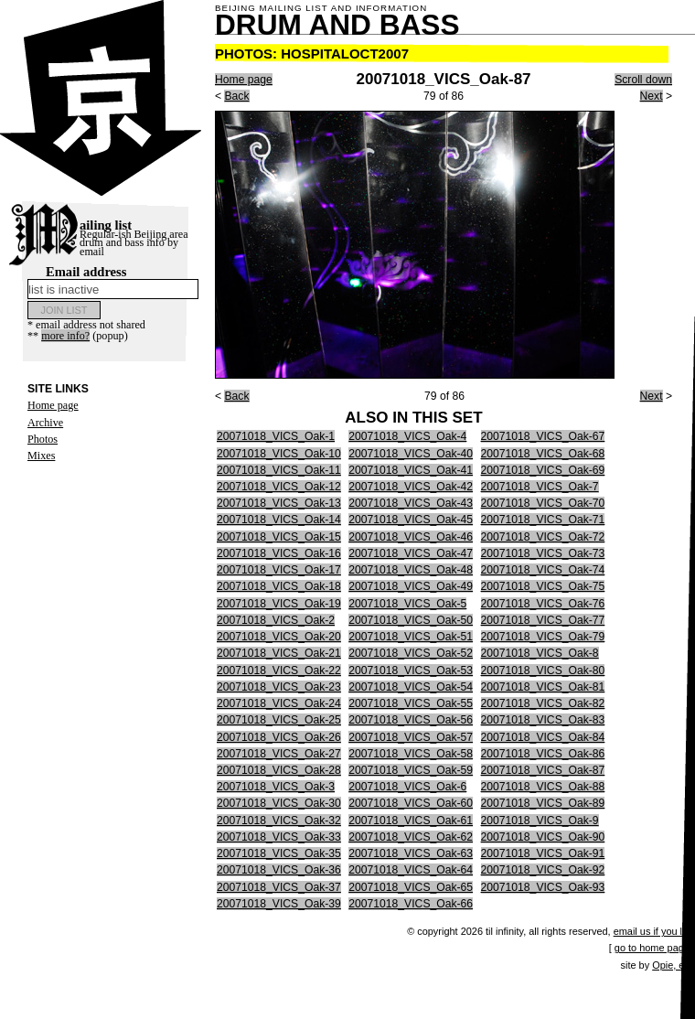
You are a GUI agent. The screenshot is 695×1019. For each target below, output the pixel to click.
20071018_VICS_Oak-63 (410, 853)
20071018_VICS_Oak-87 (543, 770)
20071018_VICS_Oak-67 (543, 436)
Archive (45, 422)
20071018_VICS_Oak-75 (543, 586)
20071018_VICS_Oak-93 (543, 887)
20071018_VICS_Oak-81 (543, 687)
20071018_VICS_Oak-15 (279, 537)
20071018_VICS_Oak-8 (540, 653)
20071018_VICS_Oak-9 (540, 820)
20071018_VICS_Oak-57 (410, 737)
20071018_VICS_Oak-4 (407, 436)
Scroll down (643, 79)
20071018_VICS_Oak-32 (279, 820)
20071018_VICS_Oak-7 (540, 486)
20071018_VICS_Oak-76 (543, 603)
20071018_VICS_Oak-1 (276, 436)
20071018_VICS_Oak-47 (410, 553)
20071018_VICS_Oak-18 (279, 586)
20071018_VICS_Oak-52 (410, 653)
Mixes (41, 455)
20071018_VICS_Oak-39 (279, 903)
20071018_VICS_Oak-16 (279, 553)
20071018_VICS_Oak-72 (543, 537)
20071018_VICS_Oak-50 (410, 620)
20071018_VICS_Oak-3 (276, 786)
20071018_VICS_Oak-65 (410, 887)
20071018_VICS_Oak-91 (543, 853)
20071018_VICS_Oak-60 (410, 803)
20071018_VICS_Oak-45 (410, 519)
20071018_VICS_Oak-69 (543, 470)
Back (236, 96)
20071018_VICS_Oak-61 (410, 820)
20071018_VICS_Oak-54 (410, 687)
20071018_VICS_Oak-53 (410, 670)
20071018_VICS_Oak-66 (410, 903)
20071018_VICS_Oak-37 (279, 887)
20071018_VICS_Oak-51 (410, 636)
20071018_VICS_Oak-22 (279, 670)
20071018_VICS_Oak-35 (279, 853)
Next (651, 96)
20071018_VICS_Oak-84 (543, 737)
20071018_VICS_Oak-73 (543, 553)
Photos (42, 439)
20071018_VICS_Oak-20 (279, 636)
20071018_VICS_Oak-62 (410, 837)
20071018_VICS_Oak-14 (279, 519)
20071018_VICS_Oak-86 (543, 753)
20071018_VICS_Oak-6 (407, 786)
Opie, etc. (673, 965)
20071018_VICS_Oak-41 (410, 470)
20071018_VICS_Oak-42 (410, 486)
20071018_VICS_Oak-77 (543, 620)
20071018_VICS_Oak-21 (279, 653)
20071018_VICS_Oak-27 (279, 753)
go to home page (652, 947)
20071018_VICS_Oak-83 (543, 719)
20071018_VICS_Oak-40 (410, 453)
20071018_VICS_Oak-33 (279, 837)
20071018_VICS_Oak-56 (410, 719)
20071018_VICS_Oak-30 (279, 803)
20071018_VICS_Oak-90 (543, 837)
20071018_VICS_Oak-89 (543, 803)
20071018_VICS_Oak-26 (279, 737)
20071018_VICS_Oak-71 (543, 519)
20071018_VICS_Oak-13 (279, 503)
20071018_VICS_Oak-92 (543, 869)
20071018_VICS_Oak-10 (279, 453)
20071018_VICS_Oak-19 (279, 603)
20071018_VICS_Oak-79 (543, 636)
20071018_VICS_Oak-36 (279, 869)
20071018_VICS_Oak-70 (543, 503)
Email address (112, 281)
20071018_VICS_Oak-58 (410, 753)
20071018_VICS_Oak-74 (543, 569)
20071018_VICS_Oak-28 (279, 770)
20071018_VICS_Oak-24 (279, 703)
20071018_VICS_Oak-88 (543, 786)
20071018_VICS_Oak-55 (410, 703)
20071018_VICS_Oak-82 (543, 703)
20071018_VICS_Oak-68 (543, 453)
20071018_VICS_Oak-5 (407, 603)
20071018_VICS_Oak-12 (279, 486)
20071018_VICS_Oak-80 (543, 670)
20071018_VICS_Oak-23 (279, 687)
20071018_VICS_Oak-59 (410, 770)
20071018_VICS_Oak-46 (410, 537)
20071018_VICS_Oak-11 (279, 470)
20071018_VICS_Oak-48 (410, 569)
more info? (65, 335)
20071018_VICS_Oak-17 (279, 569)
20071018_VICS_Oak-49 (410, 586)
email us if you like (654, 931)
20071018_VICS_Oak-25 (279, 719)
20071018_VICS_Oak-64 (410, 869)
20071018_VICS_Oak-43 (410, 503)
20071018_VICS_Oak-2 (276, 620)
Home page (53, 405)
